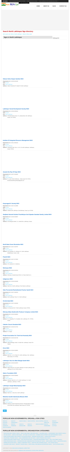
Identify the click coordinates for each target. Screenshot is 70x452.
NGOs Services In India (32, 1)
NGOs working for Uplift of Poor (17, 1)
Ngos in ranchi (7, 427)
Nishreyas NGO (7, 268)
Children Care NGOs (9, 444)
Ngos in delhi (23, 421)
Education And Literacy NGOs (11, 433)
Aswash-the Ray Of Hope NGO (12, 172)
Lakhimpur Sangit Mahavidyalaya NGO (14, 385)
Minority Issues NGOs (21, 444)
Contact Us (62, 6)
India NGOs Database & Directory (21, 448)
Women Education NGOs (10, 442)
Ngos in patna (31, 421)
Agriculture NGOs (17, 434)
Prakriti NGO (6, 257)
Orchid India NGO (8, 301)
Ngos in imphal (40, 421)
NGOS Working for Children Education (48, 1)
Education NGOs (61, 441)
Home (38, 6)
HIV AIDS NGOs (7, 434)
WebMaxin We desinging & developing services (31, 450)
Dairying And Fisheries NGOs (39, 442)
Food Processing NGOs (10, 441)
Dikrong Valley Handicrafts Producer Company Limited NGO (20, 312)
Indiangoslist (56, 38)
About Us (46, 6)
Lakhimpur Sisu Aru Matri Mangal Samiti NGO (16, 360)
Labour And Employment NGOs (12, 439)
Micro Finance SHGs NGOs (43, 438)
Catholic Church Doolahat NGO (12, 324)
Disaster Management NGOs (40, 439)
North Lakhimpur (8, 84)
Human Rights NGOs (50, 436)
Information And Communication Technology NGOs (31, 441)
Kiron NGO (6, 348)
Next (5, 410)
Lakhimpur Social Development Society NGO (16, 109)
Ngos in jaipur (40, 424)
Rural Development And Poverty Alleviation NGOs (17, 436)
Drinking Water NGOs (37, 436)
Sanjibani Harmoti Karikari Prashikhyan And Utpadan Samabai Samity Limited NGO (27, 214)
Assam (7, 82)
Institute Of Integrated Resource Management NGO (18, 140)
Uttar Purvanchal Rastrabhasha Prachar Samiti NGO (18, 290)
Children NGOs (43, 433)
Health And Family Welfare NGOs (29, 433)
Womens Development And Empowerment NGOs (48, 434)
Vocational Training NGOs (11, 438)
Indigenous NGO (8, 279)
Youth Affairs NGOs (58, 444)
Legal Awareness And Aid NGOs (27, 438)
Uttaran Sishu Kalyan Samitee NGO (13, 79)
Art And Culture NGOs (29, 434)
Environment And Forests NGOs (57, 433)
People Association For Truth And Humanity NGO (17, 335)
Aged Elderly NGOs (51, 441)
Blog (54, 6)
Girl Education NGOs (26, 439)
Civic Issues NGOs (52, 442)
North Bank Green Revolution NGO (13, 244)
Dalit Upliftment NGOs (56, 439)
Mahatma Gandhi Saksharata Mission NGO (15, 396)
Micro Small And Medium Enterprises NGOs (40, 444)
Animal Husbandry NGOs (24, 442)
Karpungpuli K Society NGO (11, 203)
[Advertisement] (36, 19)
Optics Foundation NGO (10, 373)
